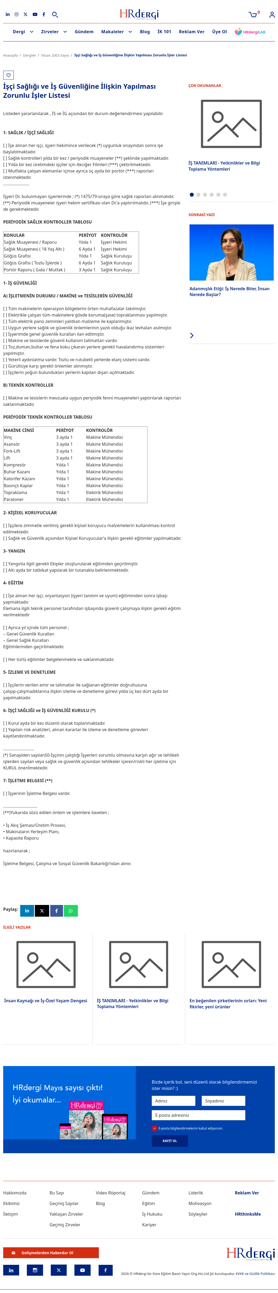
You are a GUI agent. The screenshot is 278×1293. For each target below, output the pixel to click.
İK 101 (164, 32)
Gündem (84, 32)
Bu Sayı (56, 1193)
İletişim (10, 1214)
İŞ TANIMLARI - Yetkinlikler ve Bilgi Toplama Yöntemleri (224, 166)
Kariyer (149, 1225)
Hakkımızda (14, 1193)
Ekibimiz (11, 1203)
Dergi (19, 32)
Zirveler (50, 32)
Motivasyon (200, 1203)
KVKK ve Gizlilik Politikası (255, 1273)
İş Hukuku (152, 1214)
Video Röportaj (110, 1193)
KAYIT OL (170, 1141)
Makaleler (112, 32)
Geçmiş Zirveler (64, 1225)
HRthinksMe (248, 1214)
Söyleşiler (197, 1214)
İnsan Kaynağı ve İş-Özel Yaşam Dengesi (45, 1001)
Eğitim (148, 1203)
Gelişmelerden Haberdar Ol (42, 1252)
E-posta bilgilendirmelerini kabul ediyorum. (190, 1128)
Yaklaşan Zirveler (66, 1214)
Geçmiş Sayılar (63, 1203)
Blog (145, 32)
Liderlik (195, 1193)
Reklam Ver (192, 32)
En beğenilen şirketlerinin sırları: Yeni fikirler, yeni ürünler (228, 1003)
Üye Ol (219, 32)
